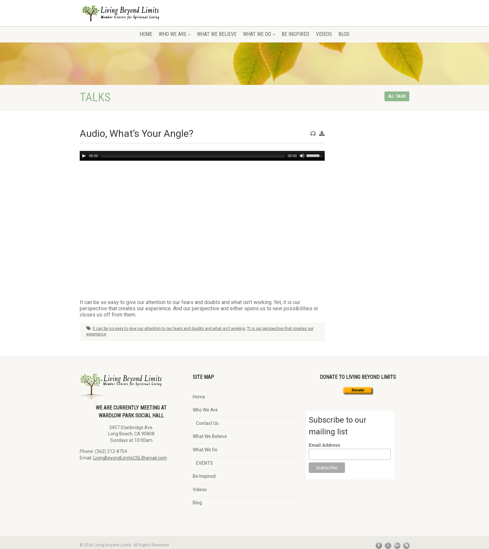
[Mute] (302, 155)
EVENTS (204, 463)
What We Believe (216, 34)
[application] (202, 156)
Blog (344, 34)
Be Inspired (295, 34)
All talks (396, 96)
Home (145, 34)
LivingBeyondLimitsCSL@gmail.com (130, 457)
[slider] (193, 155)
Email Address (324, 445)
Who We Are (174, 34)
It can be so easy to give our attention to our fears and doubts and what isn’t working (169, 328)
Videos (324, 34)
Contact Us (207, 423)
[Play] (84, 155)
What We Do (259, 34)
